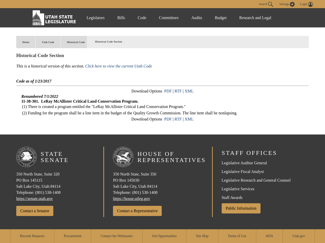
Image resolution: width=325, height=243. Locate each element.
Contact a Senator (34, 211)
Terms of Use (237, 236)
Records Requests (32, 236)
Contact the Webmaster (117, 236)
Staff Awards (232, 197)
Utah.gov (298, 236)
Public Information (241, 208)
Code (142, 18)
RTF (178, 91)
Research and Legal (255, 18)
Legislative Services (238, 189)
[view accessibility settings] (287, 4)
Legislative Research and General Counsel (256, 180)
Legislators (96, 18)
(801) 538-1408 (48, 192)
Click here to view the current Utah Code (118, 66)
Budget (220, 18)
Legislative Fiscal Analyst (243, 171)
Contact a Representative (137, 211)
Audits (196, 18)
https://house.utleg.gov (131, 198)
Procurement (72, 236)
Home (25, 42)
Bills (121, 18)
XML (189, 91)
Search (266, 4)
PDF (168, 91)
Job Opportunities (164, 236)
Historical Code (76, 42)
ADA (269, 236)
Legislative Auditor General (244, 163)
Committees (168, 18)
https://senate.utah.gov (34, 198)
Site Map (202, 236)
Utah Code (48, 42)
